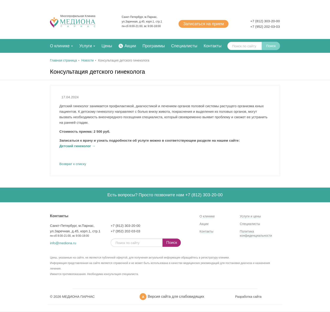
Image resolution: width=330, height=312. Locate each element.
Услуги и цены (250, 216)
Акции (130, 46)
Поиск (271, 46)
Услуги (85, 46)
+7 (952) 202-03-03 (265, 26)
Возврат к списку (72, 164)
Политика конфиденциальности (256, 233)
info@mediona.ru (63, 243)
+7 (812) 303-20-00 (265, 21)
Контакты (213, 46)
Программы (154, 46)
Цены (107, 46)
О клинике (60, 46)
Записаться (203, 24)
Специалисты (184, 46)
